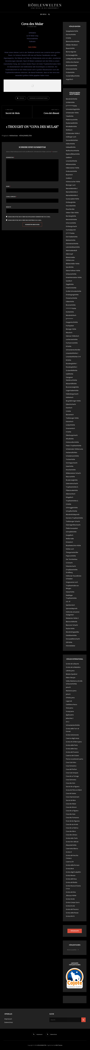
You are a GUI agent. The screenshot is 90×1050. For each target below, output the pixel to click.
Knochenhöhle (71, 470)
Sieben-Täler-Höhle (72, 213)
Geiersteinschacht (72, 483)
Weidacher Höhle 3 (72, 618)
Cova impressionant (72, 797)
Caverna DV (70, 862)
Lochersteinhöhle (72, 339)
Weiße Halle (70, 539)
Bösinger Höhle (71, 329)
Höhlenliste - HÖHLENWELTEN (20, 136)
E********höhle (71, 106)
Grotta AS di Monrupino (74, 742)
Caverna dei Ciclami (72, 755)
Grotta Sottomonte (72, 735)
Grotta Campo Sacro (73, 902)
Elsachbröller (70, 209)
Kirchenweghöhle (71, 55)
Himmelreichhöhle (72, 244)
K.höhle (68, 38)
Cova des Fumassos (72, 818)
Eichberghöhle (70, 202)
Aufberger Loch (71, 137)
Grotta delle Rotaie (72, 913)
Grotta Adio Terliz (72, 838)
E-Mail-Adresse (11, 196)
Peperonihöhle (71, 556)
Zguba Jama (70, 715)
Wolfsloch (69, 130)
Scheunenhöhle (71, 274)
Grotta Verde (70, 899)
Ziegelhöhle (70, 284)
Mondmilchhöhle (71, 99)
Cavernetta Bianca (72, 849)
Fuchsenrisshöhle (72, 343)
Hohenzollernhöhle (72, 442)
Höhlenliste (75, 931)
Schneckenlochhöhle (73, 725)
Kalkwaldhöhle (70, 147)
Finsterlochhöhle (71, 298)
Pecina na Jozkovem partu (74, 759)
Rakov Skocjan (70, 678)
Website (8, 207)
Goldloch (69, 178)
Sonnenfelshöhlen (72, 140)
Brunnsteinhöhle (71, 66)
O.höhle (68, 504)
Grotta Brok (70, 869)
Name (8, 186)
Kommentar (10, 157)
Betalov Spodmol (71, 674)
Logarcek (69, 701)
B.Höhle (68, 360)
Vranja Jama (70, 711)
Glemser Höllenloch (72, 336)
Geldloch (69, 157)
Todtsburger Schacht (73, 521)
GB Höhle (69, 642)
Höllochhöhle (70, 144)
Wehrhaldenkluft (71, 250)
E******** (69, 319)
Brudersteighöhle (72, 480)
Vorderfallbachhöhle (73, 76)
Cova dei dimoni (71, 807)
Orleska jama (70, 698)
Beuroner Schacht (72, 625)
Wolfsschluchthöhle (72, 151)
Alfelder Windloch (72, 45)
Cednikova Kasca (71, 704)
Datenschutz (8, 1022)
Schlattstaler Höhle (72, 113)
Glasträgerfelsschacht (73, 525)
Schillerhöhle (70, 102)
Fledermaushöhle (72, 120)
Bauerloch (69, 175)
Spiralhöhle (69, 267)
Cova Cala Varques (72, 773)
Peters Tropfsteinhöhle (73, 446)
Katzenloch (69, 421)
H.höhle (68, 432)
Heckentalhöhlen (71, 452)
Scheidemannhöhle (72, 456)
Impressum (8, 1019)
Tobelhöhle (69, 116)
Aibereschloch (70, 494)
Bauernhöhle (70, 48)
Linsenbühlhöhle (71, 161)
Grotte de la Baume (72, 664)
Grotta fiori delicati (72, 842)
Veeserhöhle (70, 592)
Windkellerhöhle (71, 126)
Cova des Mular (71, 804)
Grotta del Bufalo (71, 882)
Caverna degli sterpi (72, 738)
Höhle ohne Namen (72, 62)
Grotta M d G (70, 916)
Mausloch (69, 333)
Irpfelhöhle (69, 374)
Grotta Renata (70, 875)
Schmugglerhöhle (72, 508)
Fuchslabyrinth (71, 230)
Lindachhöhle (70, 425)
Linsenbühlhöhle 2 (72, 353)
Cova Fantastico (71, 766)
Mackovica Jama (71, 691)
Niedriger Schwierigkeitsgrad (38, 98)
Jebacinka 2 (69, 718)
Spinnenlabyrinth (71, 608)
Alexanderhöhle (71, 845)
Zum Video (32, 47)
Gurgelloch (69, 535)
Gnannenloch (70, 428)
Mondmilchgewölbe (72, 632)
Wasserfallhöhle (71, 384)
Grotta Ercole (70, 906)
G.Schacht (69, 563)
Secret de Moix (71, 800)
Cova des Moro (71, 831)
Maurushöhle (70, 477)
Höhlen (21, 98)
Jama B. (68, 687)
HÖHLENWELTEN (45, 5)
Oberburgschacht (72, 435)
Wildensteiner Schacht (73, 473)
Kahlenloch (69, 397)
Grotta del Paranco (72, 909)
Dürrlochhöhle (71, 35)
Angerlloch (69, 79)
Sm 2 (67, 722)
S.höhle (68, 411)
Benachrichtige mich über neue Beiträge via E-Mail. (25, 220)
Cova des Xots (70, 783)
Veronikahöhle (71, 206)
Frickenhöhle (70, 72)
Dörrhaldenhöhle (71, 237)
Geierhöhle (69, 466)
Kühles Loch (70, 549)
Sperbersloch (70, 605)
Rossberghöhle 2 (71, 367)
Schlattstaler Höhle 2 (73, 133)
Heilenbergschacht (72, 394)
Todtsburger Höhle (72, 418)
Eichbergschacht (71, 226)
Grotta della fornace (72, 865)
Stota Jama (69, 708)
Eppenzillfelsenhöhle (73, 154)
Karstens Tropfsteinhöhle (74, 518)
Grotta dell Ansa (71, 879)
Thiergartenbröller (72, 552)
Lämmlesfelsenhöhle (73, 247)
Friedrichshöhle (71, 288)
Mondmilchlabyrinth (72, 514)
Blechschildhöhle (71, 622)
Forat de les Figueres (73, 821)
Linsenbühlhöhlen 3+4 (73, 357)
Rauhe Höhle (70, 628)
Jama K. (68, 694)
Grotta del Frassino (72, 752)
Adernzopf (69, 254)
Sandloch (69, 281)
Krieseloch (69, 542)
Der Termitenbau (71, 559)
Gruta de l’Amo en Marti (74, 790)
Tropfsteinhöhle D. (72, 487)
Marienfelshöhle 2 (72, 192)
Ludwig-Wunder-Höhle (73, 59)
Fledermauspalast (72, 528)
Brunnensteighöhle (72, 387)
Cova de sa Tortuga (72, 776)
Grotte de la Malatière (73, 667)
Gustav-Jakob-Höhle (72, 199)
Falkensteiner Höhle (72, 168)
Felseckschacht (71, 566)
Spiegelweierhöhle (72, 31)
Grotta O (69, 852)
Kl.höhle (68, 346)
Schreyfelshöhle (71, 532)
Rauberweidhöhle (72, 123)
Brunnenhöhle (70, 305)
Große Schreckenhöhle (73, 291)
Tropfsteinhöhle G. (72, 501)
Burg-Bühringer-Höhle (73, 401)
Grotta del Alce (71, 892)
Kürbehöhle (70, 312)
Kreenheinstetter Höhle (74, 277)
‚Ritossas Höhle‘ (71, 895)
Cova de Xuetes (71, 793)
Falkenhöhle (70, 302)
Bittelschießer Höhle (72, 264)
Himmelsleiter (70, 646)
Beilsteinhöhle (70, 240)
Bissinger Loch (70, 185)
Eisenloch (69, 408)
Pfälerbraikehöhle (72, 490)
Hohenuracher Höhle (73, 182)
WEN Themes (58, 1045)
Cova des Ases (70, 814)
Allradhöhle (70, 439)
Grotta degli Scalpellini (73, 872)
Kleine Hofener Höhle (73, 271)
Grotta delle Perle (72, 745)
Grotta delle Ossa (71, 749)
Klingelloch (69, 497)
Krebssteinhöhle (71, 171)
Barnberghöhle (71, 216)
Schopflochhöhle (71, 511)
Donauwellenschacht (73, 639)
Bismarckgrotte (71, 52)
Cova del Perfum (71, 769)
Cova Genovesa (71, 780)
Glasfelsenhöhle (71, 635)
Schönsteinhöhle (71, 69)
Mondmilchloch (71, 315)
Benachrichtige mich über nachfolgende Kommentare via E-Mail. (29, 217)
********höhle (71, 308)
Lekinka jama (70, 671)
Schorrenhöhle (71, 223)
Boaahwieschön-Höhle (73, 545)
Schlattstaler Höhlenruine (74, 449)
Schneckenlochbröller (73, 350)
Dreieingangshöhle (72, 295)
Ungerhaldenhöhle (72, 390)
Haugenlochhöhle (72, 322)
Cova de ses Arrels (72, 824)
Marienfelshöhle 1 (72, 188)
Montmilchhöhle (71, 219)
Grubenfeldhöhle (71, 370)
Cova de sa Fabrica (72, 828)
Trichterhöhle (70, 459)
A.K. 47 (68, 602)
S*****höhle (70, 233)
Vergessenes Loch (72, 582)
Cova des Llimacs (71, 835)
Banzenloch (70, 415)
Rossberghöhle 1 (71, 364)
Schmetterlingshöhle (73, 109)
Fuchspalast (70, 326)
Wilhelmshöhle (71, 164)
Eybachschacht (71, 404)
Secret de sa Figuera (72, 787)
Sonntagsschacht (71, 463)
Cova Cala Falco (71, 762)
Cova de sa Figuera (72, 811)
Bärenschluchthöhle (72, 41)
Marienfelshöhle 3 (72, 195)
